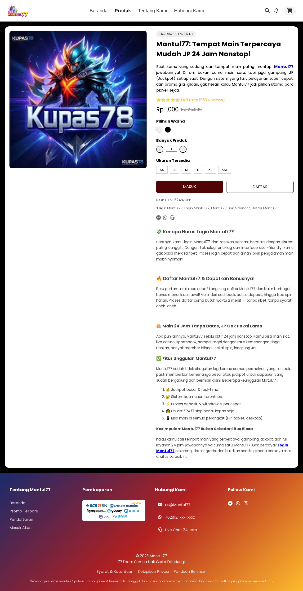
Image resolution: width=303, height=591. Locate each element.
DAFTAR (260, 187)
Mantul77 (284, 66)
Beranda (99, 10)
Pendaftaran (21, 519)
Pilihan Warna (170, 121)
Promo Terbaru (23, 511)
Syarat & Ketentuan (115, 571)
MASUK (189, 186)
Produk (123, 10)
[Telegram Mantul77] (230, 503)
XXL (225, 170)
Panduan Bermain (190, 571)
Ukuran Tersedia (173, 160)
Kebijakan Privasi (153, 571)
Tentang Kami (152, 10)
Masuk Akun (20, 527)
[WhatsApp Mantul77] (238, 503)
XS (162, 170)
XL (210, 170)
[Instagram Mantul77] (246, 503)
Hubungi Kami (189, 10)
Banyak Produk (171, 140)
